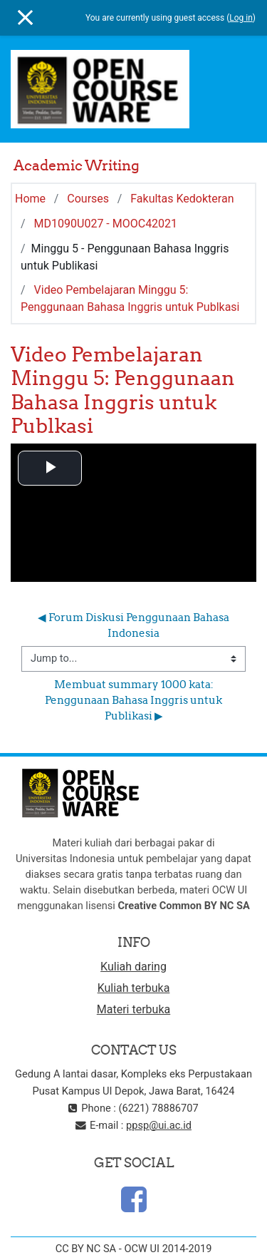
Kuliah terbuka (134, 988)
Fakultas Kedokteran (182, 198)
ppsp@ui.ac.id (159, 1125)
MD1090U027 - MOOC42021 (106, 223)
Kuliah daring (133, 966)
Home (30, 198)
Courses (88, 198)
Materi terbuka (133, 1009)
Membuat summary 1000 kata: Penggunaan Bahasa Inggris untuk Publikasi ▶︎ (134, 699)
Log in (241, 18)
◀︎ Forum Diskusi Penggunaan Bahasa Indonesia (134, 625)
